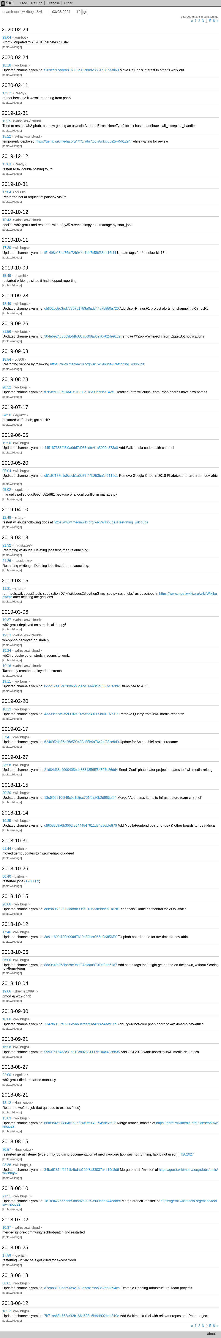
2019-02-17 (15, 729)
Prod (23, 3)
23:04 (6, 37)
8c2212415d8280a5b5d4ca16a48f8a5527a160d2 (82, 686)
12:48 (6, 517)
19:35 (6, 821)
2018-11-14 (15, 813)
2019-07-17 (15, 407)
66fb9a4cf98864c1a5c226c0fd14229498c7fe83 (80, 1123)
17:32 (6, 93)
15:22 (6, 136)
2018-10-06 (15, 952)
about (211, 1334)
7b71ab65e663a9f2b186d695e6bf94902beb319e (81, 1316)
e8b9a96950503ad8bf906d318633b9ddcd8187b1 (82, 909)
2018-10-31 (15, 840)
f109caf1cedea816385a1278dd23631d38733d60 (81, 70)
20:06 (6, 904)
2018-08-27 (15, 1067)
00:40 (6, 876)
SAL (7, 3)
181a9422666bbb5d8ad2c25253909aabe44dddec (82, 1201)
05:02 (6, 489)
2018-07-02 (15, 1219)
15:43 (6, 220)
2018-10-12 (15, 924)
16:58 (6, 1047)
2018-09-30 (15, 1011)
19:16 (6, 666)
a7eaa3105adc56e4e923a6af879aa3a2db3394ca (82, 1288)
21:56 (6, 331)
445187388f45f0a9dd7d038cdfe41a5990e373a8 (81, 448)
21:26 (6, 561)
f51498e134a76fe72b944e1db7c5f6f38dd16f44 (80, 253)
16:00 (6, 1019)
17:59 (6, 1255)
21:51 (6, 1196)
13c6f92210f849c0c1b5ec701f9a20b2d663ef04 (80, 797)
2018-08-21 (15, 1095)
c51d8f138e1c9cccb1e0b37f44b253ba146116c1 (81, 475)
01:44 (6, 848)
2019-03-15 (15, 580)
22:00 (6, 1075)
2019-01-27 (15, 757)
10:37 (6, 1227)
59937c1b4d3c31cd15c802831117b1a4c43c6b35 (82, 1052)
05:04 (6, 471)
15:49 (6, 275)
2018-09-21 (15, 1039)
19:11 (6, 681)
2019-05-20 (15, 463)
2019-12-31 (15, 113)
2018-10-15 (15, 896)
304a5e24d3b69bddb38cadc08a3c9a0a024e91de (82, 336)
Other (68, 3)
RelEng (36, 3)
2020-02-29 (15, 29)
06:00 (6, 960)
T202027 (187, 1154)
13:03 (6, 164)
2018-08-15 (15, 1141)
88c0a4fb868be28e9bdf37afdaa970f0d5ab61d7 (80, 965)
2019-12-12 (15, 156)
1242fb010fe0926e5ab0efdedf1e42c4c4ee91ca (80, 1024)
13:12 (6, 1103)
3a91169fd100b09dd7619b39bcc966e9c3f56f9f (80, 937)
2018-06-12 (15, 1303)
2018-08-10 (15, 1188)
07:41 (6, 737)
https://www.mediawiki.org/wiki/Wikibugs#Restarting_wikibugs (97, 364)
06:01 (6, 1283)
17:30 (6, 248)
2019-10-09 (15, 268)
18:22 (6, 1311)
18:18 (6, 65)
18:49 (6, 304)
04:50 (6, 415)
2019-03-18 (15, 537)
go (85, 12)
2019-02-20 (15, 701)
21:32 (6, 545)
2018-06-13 (15, 1275)
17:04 (6, 192)
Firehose (53, 3)
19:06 (6, 991)
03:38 (6, 1165)
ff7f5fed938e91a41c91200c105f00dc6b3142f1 (79, 392)
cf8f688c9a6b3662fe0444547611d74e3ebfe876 (80, 825)
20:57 (6, 1149)
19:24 (6, 650)
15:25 (6, 121)
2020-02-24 (15, 57)
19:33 (6, 635)
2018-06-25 (15, 1247)
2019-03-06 (15, 612)
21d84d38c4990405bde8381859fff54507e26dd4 (81, 770)
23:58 (6, 765)
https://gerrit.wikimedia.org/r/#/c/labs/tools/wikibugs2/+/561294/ (83, 141)
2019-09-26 (15, 323)
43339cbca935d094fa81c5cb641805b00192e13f (81, 714)
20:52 (6, 387)
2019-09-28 (15, 295)
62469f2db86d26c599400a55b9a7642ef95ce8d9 (81, 742)
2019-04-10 (15, 509)
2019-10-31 (15, 184)
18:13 (6, 709)
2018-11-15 (15, 785)
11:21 (6, 588)
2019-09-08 (15, 351)
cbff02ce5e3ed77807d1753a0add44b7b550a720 (81, 308)
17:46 (6, 932)
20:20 (6, 793)
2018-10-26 (15, 868)
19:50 (6, 443)
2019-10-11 (15, 240)
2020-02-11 (15, 85)
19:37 (6, 620)
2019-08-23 (15, 379)
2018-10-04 (15, 983)
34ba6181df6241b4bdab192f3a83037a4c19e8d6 (81, 1170)
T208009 (32, 881)
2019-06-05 (15, 435)
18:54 (6, 359)
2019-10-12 (15, 212)
